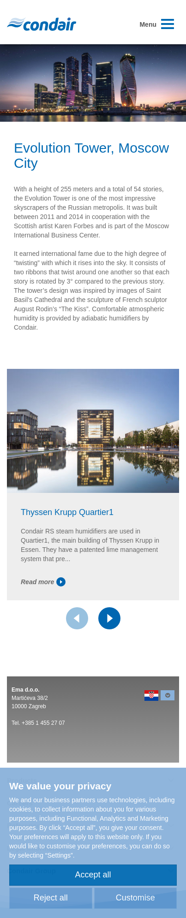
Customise (135, 897)
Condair (41, 24)
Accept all (93, 874)
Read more (43, 581)
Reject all (51, 897)
